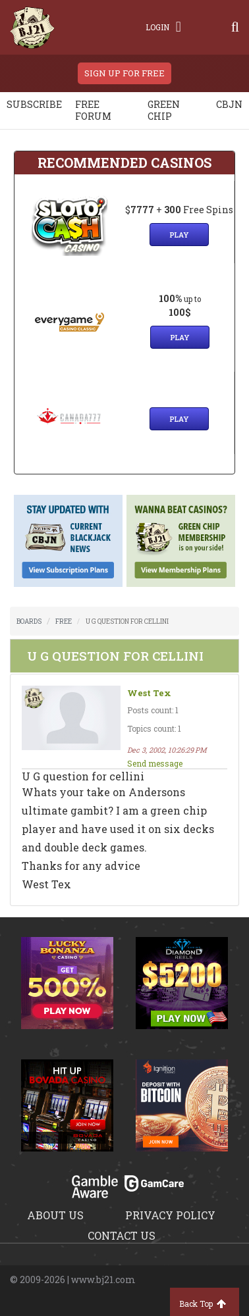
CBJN (229, 104)
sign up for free (124, 73)
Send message (154, 763)
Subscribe (34, 104)
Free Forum (93, 110)
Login (163, 27)
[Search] (235, 27)
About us (55, 1215)
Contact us (121, 1235)
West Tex (149, 693)
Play (179, 235)
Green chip (164, 110)
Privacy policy (170, 1215)
